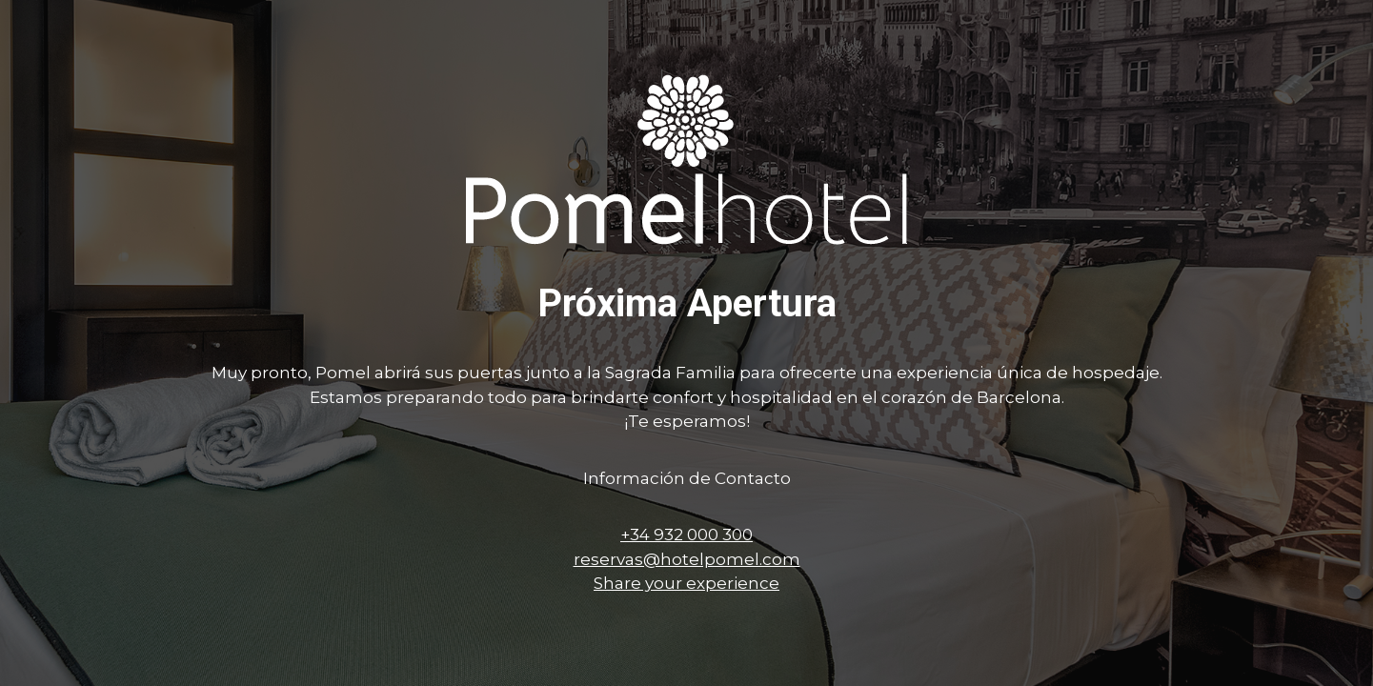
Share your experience (686, 583)
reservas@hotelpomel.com (687, 559)
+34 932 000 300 (686, 534)
